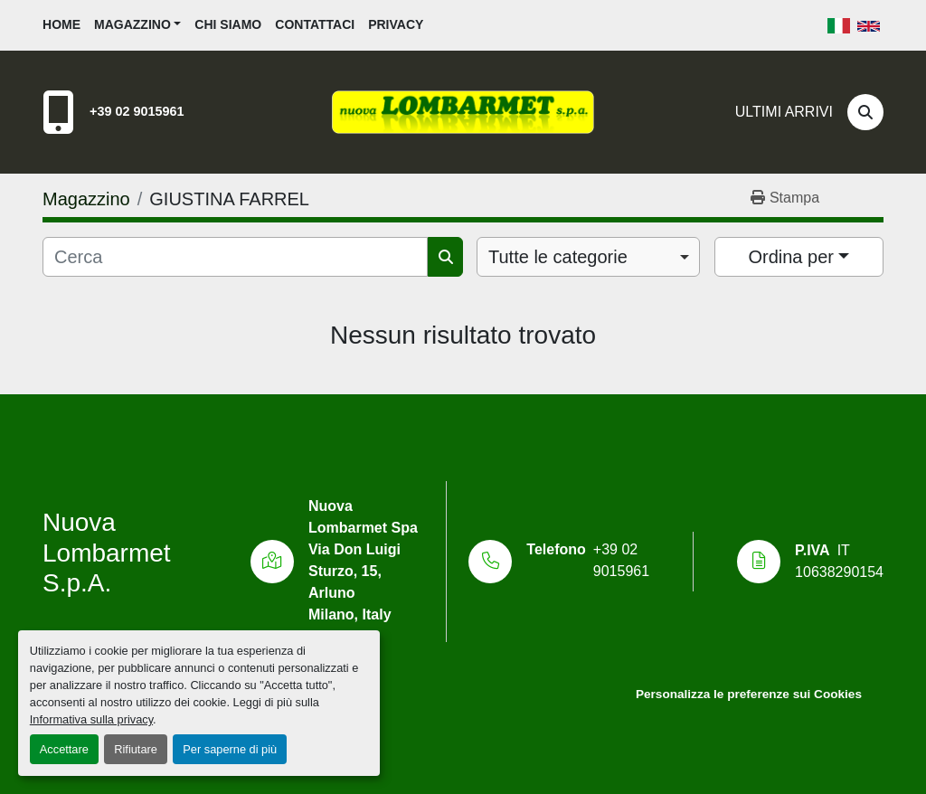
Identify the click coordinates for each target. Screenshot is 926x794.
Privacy (395, 24)
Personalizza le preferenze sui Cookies (749, 694)
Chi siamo (227, 24)
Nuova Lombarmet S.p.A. (107, 552)
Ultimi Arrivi (784, 111)
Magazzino (132, 24)
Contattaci (314, 24)
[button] (137, 24)
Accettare (64, 749)
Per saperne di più (230, 749)
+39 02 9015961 (137, 111)
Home (61, 24)
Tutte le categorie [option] (558, 257)
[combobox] (588, 257)
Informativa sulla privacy (91, 719)
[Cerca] (865, 112)
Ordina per (791, 257)
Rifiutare (135, 749)
